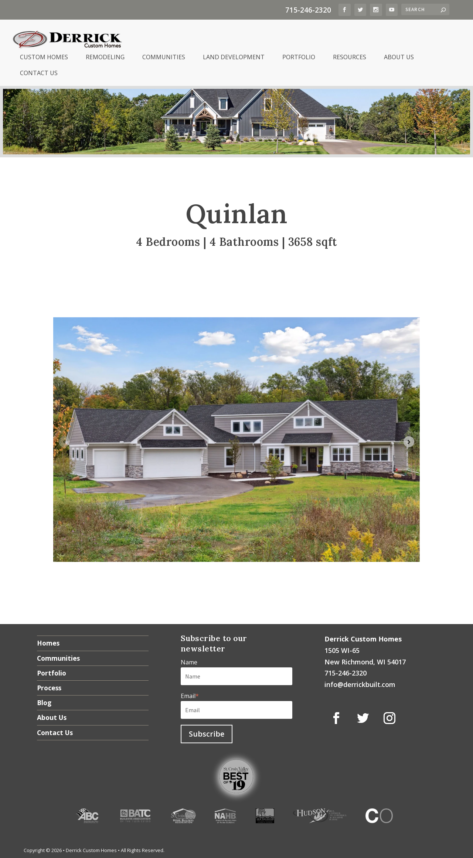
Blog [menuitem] (44, 701)
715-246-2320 (308, 10)
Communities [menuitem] (163, 56)
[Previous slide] (64, 440)
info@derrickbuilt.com (359, 683)
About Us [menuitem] (399, 56)
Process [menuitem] (49, 686)
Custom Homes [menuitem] (44, 56)
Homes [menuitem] (48, 641)
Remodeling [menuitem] (105, 56)
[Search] (425, 9)
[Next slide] (409, 440)
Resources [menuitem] (349, 56)
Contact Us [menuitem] (39, 72)
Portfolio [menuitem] (298, 56)
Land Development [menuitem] (234, 56)
